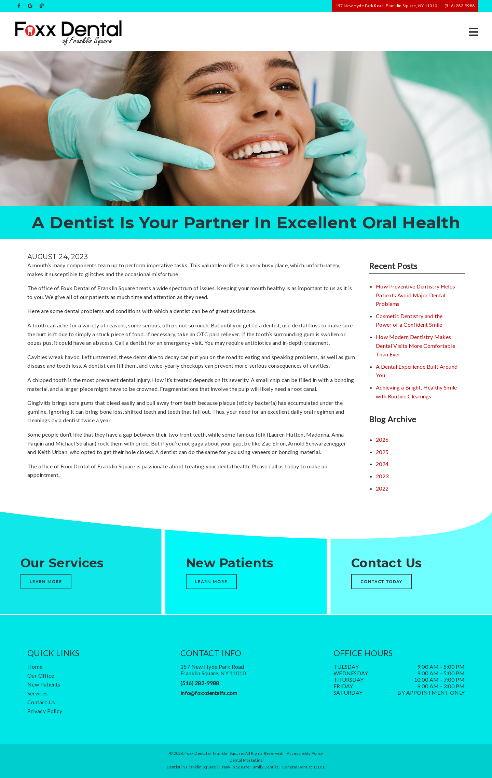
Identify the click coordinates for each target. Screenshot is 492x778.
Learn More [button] (46, 581)
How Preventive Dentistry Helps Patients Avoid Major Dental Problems (415, 295)
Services (37, 693)
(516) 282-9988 (199, 683)
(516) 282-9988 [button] (460, 5)
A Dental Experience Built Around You (416, 371)
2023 (382, 476)
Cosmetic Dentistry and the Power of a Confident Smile (409, 320)
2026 (382, 439)
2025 (382, 452)
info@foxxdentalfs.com (208, 693)
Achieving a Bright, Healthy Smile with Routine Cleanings (416, 391)
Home (34, 666)
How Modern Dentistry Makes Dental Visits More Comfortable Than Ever (415, 345)
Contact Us (41, 702)
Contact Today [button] (381, 581)
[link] (18, 6)
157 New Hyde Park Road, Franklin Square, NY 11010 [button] (386, 5)
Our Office (40, 675)
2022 (382, 488)
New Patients (43, 684)
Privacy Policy (44, 711)
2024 (382, 464)
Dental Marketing (246, 760)
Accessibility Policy (305, 753)
